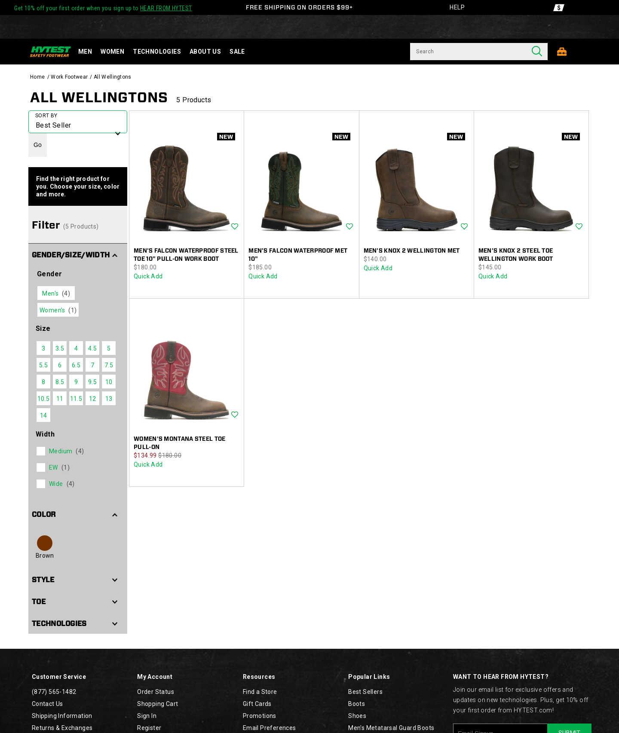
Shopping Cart (157, 703)
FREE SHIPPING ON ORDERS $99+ (299, 7)
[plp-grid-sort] (77, 121)
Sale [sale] (237, 51)
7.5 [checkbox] (108, 365)
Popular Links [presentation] (369, 676)
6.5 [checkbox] (76, 365)
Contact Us (47, 703)
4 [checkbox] (76, 348)
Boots (356, 703)
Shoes (357, 715)
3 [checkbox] (43, 348)
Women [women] (112, 51)
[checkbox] (77, 451)
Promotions (259, 715)
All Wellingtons (99, 97)
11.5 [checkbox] (76, 398)
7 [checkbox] (92, 365)
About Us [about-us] (205, 51)
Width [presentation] (45, 434)
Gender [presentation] (49, 274)
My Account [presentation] (154, 676)
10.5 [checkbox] (43, 398)
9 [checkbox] (76, 382)
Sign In (146, 715)
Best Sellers (365, 691)
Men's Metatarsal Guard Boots (391, 727)
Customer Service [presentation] (59, 676)
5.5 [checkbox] (43, 365)
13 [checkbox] (109, 398)
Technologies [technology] (157, 51)
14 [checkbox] (43, 415)
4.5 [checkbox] (92, 348)
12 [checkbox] (92, 398)
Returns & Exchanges (62, 727)
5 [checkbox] (108, 348)
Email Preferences (269, 727)
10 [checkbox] (109, 382)
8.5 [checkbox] (59, 382)
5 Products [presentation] (193, 100)
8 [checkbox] (43, 382)
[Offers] (558, 7)
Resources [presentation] (259, 676)
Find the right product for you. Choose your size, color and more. (78, 186)
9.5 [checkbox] (92, 382)
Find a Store (260, 691)
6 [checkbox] (59, 365)
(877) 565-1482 (54, 691)
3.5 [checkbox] (59, 348)
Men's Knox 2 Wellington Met (412, 250)
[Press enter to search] (537, 51)
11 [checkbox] (60, 398)
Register (149, 727)
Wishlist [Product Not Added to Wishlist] (234, 227)
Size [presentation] (43, 328)
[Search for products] (468, 51)
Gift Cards (257, 703)
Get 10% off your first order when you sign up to (103, 8)
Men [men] (85, 51)
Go (38, 144)
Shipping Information (62, 715)
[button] (77, 254)
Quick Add (148, 276)
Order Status (155, 691)
